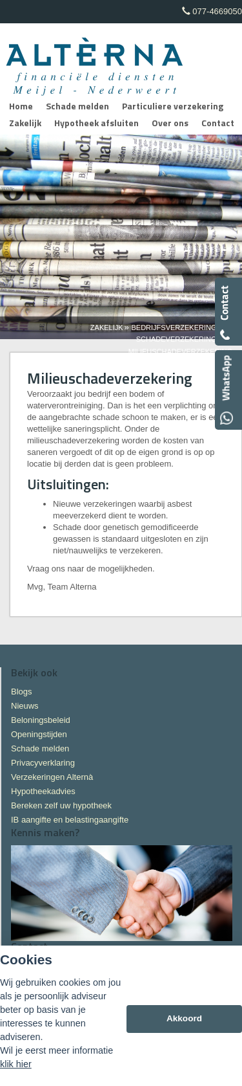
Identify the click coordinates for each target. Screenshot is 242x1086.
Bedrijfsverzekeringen (178, 327)
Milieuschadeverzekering (180, 351)
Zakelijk (106, 327)
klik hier (16, 1064)
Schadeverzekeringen (181, 339)
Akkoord (184, 1018)
